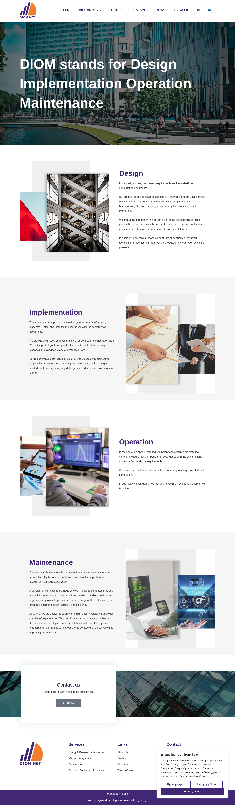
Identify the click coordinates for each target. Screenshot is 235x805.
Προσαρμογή (175, 784)
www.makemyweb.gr (135, 800)
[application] (99, 10)
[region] (192, 773)
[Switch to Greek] (209, 10)
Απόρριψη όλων (206, 784)
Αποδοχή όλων (192, 791)
